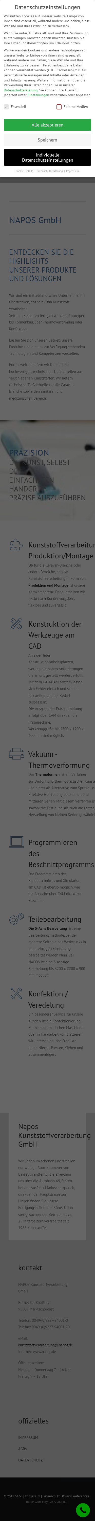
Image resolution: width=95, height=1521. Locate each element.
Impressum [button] (73, 171)
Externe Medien (72, 106)
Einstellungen (38, 95)
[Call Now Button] (83, 1510)
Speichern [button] (47, 140)
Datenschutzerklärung (21, 90)
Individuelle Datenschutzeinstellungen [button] (47, 157)
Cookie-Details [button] (25, 171)
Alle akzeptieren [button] (47, 125)
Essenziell (15, 106)
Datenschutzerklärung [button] (50, 171)
